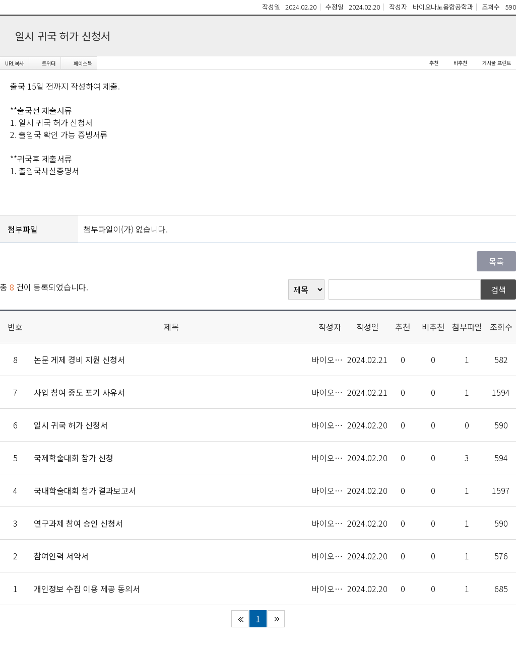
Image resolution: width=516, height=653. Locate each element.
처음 (239, 618)
